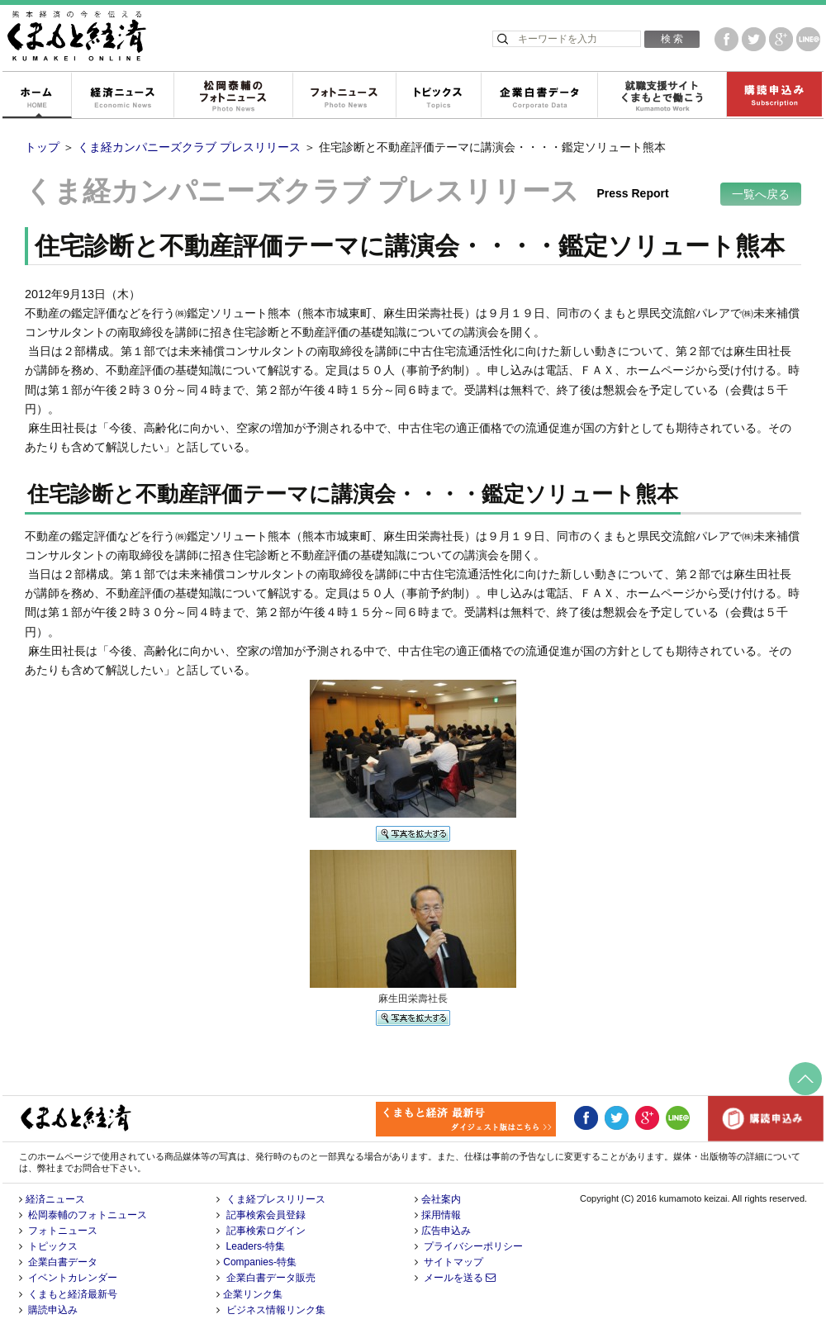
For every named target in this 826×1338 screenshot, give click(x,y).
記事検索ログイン (266, 1230)
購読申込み (774, 95)
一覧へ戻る (761, 194)
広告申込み (446, 1230)
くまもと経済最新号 (72, 1294)
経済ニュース (122, 95)
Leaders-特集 (255, 1246)
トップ (42, 147)
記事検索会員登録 (266, 1215)
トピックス (438, 95)
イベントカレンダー (72, 1277)
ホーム (36, 95)
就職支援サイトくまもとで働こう (661, 95)
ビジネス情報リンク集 (275, 1310)
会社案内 (441, 1199)
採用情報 (441, 1215)
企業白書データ (539, 95)
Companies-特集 (260, 1262)
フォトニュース (344, 95)
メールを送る (460, 1277)
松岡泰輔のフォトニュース (233, 95)
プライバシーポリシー (473, 1246)
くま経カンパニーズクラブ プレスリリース (189, 147)
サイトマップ (453, 1262)
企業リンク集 (252, 1294)
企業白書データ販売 (271, 1277)
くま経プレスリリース (275, 1199)
